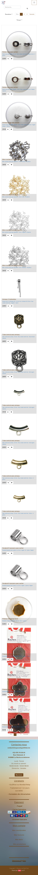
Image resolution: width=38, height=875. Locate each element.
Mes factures (19, 835)
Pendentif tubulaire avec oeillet (12, 548)
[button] (19, 20)
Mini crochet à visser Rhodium (12, 265)
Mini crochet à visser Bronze (11, 159)
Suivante (32, 14)
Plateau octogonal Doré (10, 619)
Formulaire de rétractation (19, 794)
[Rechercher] (27, 8)
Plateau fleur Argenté (9, 689)
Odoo (19, 870)
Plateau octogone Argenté (11, 654)
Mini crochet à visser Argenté (12, 230)
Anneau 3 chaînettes (9, 299)
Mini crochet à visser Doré (11, 195)
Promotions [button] (8, 14)
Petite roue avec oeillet (10, 52)
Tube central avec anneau (11, 335)
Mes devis (19, 839)
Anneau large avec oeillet (10, 123)
